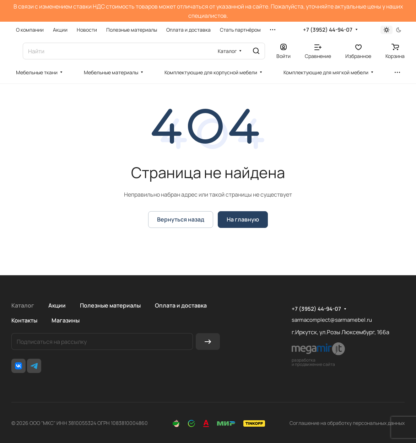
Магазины (66, 320)
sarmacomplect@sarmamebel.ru (332, 320)
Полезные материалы (110, 305)
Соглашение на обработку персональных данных (347, 423)
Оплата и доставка (181, 305)
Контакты (24, 320)
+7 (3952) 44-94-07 (327, 30)
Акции (57, 305)
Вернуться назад (180, 219)
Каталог (22, 305)
